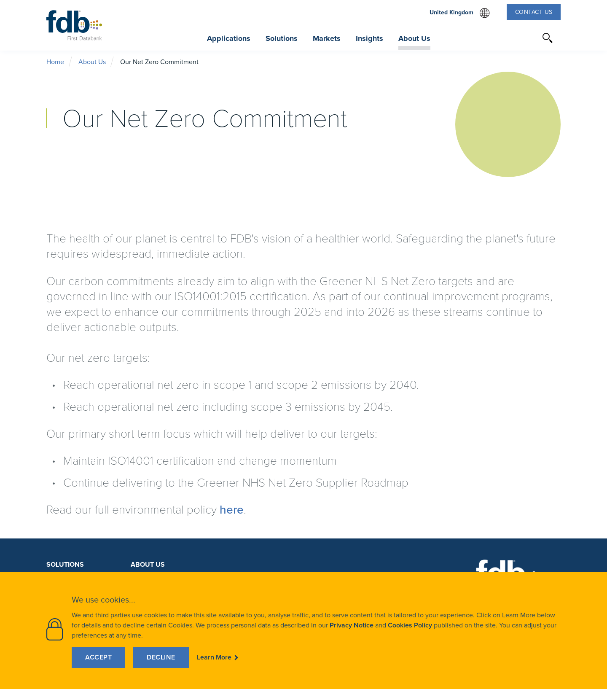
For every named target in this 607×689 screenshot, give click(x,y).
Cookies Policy (410, 625)
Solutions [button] (282, 38)
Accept (98, 657)
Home (55, 62)
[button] (548, 38)
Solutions (65, 564)
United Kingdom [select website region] (460, 13)
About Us (92, 62)
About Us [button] (414, 38)
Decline (161, 657)
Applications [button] (228, 38)
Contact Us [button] (534, 12)
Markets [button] (327, 38)
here (232, 509)
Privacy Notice (351, 625)
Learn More (214, 657)
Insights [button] (369, 38)
